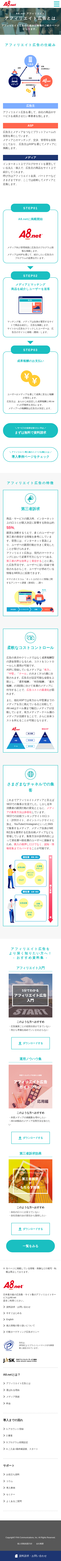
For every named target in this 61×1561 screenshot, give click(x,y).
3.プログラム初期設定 (17, 1442)
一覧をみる (30, 1246)
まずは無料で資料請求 (30, 430)
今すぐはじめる (14, 1313)
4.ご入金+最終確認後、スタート (22, 1449)
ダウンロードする (30, 1043)
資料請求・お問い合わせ (18, 1307)
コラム (9, 1481)
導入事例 (10, 1488)
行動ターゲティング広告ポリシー (22, 1332)
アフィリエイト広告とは (18, 1383)
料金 (8, 1403)
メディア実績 (12, 1396)
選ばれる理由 (12, 1390)
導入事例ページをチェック (30, 454)
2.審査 (9, 1435)
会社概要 (40, 1544)
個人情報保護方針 (24, 1544)
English (10, 1319)
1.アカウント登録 (15, 1429)
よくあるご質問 (14, 1501)
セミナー (10, 1494)
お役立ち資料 (12, 1474)
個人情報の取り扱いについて (20, 1325)
